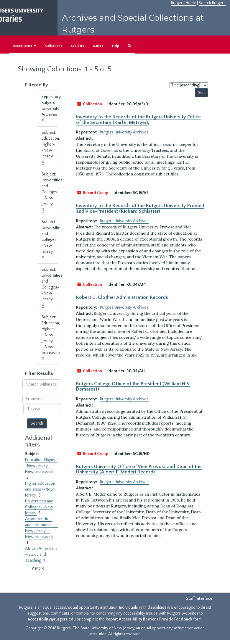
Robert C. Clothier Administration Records (122, 297)
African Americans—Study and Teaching (41, 554)
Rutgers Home (183, 3)
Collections (53, 46)
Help (115, 46)
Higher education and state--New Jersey (40, 489)
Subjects (77, 46)
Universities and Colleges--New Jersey (39, 507)
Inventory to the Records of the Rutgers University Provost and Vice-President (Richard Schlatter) (140, 208)
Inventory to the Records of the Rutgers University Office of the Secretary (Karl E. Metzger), (138, 119)
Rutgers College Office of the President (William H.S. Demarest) (133, 386)
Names (98, 46)
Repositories (24, 46)
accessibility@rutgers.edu (52, 619)
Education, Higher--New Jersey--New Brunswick (41, 465)
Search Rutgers (212, 3)
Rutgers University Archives (124, 132)
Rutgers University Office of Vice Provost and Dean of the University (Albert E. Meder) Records (139, 469)
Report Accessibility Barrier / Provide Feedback (149, 619)
